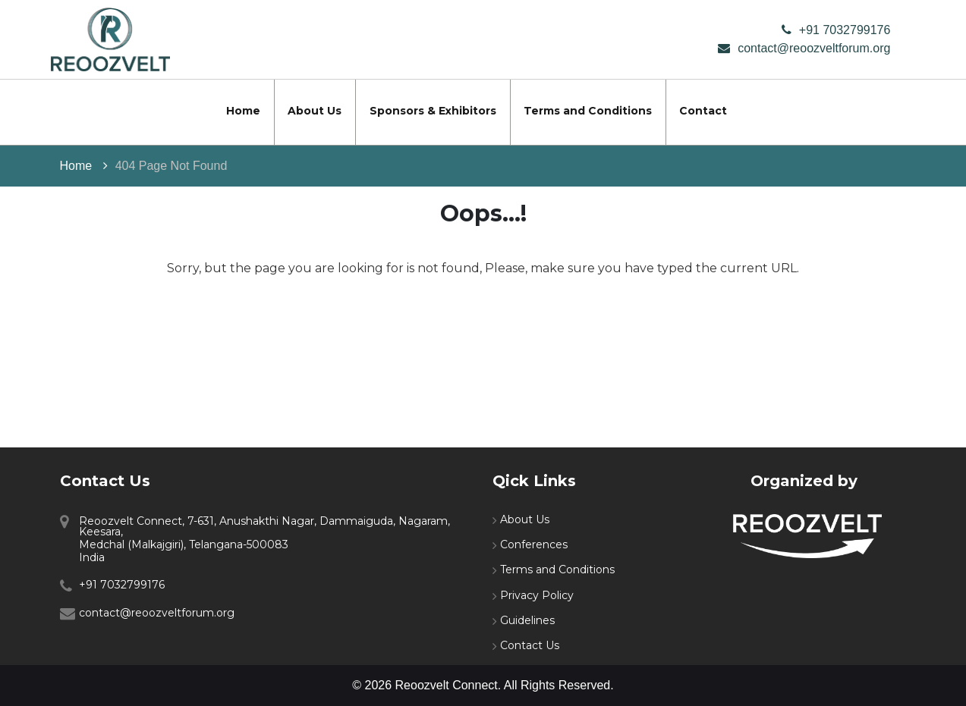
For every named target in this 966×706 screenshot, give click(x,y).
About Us (314, 111)
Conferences (534, 544)
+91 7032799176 (845, 30)
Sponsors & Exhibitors (433, 111)
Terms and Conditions (588, 111)
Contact (703, 111)
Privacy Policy (537, 595)
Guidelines (527, 620)
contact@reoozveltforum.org (814, 48)
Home (243, 111)
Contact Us (529, 645)
